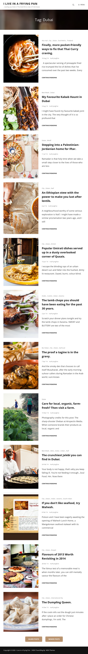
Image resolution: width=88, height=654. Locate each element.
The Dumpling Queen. (57, 602)
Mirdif (49, 140)
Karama (61, 296)
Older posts (33, 639)
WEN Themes (50, 650)
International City (57, 598)
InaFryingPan (54, 58)
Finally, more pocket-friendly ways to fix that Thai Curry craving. (61, 49)
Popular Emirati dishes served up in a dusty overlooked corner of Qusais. (62, 252)
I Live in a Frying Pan (20, 3)
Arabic (44, 296)
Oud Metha (62, 41)
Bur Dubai (45, 348)
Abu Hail (45, 41)
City (50, 41)
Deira (52, 451)
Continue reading (49, 78)
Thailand (70, 41)
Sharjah (53, 550)
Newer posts (54, 639)
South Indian (67, 499)
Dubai (55, 41)
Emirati (53, 244)
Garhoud (62, 348)
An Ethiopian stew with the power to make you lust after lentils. (62, 197)
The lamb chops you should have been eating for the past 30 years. (62, 304)
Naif (52, 188)
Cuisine (49, 296)
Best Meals (45, 93)
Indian (62, 451)
